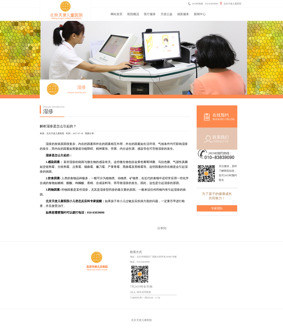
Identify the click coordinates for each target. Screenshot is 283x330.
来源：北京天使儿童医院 (52, 133)
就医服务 (183, 14)
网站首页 (116, 14)
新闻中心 (200, 14)
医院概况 (133, 14)
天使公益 (166, 14)
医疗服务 (150, 14)
